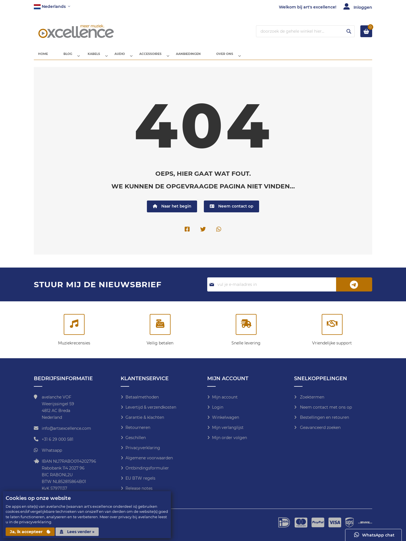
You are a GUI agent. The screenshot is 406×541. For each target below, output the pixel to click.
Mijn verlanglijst (228, 427)
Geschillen (135, 437)
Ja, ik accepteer (30, 531)
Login (217, 407)
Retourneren (137, 427)
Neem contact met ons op (325, 407)
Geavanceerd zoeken (320, 427)
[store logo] (76, 31)
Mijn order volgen (229, 437)
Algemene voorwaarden (149, 457)
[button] (52, 7)
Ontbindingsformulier (147, 468)
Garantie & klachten (144, 417)
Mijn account (225, 397)
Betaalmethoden (142, 397)
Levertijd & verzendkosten (150, 407)
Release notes (139, 488)
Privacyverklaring (142, 447)
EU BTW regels (140, 478)
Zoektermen (311, 397)
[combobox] (305, 31)
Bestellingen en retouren (324, 417)
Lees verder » (77, 531)
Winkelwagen (225, 417)
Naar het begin (171, 210)
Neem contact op (232, 210)
